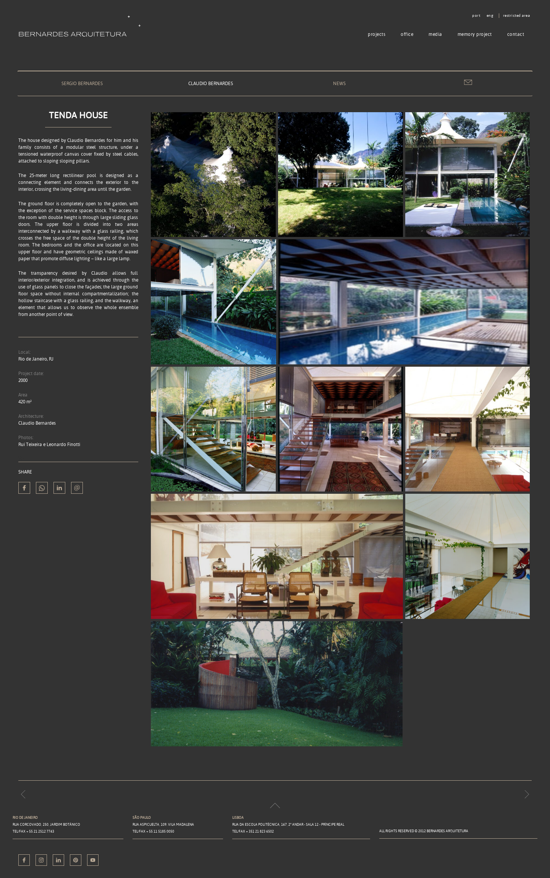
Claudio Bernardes (210, 83)
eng (490, 15)
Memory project (475, 34)
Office (407, 34)
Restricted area (516, 15)
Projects (376, 34)
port (476, 15)
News (339, 83)
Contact (515, 34)
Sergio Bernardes (82, 83)
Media (435, 34)
